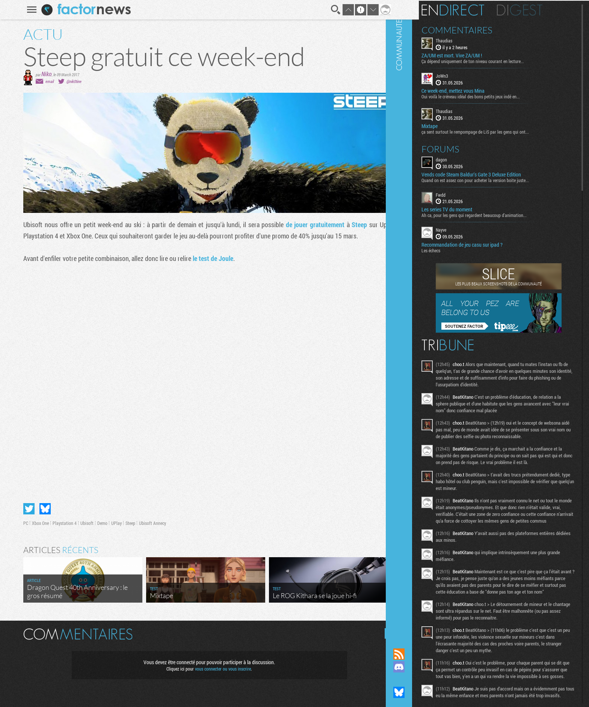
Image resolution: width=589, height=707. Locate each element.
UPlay (111, 523)
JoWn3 (465, 75)
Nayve (464, 229)
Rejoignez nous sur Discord (421, 666)
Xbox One (35, 523)
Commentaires (479, 29)
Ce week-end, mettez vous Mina (475, 90)
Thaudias (467, 40)
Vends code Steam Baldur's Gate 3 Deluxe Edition (494, 173)
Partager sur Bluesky (40, 508)
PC (20, 523)
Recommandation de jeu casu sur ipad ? (485, 244)
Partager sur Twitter (24, 508)
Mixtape (452, 125)
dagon (464, 158)
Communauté (422, 317)
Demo (97, 523)
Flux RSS (421, 654)
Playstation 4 (60, 523)
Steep (354, 224)
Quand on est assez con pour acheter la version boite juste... (498, 179)
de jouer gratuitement (310, 224)
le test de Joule (208, 258)
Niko (41, 74)
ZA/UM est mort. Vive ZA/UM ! (474, 55)
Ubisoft (82, 523)
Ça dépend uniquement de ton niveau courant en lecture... (495, 60)
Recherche (330, 9)
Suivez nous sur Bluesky (421, 692)
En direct (475, 9)
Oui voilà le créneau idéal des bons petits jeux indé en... (493, 96)
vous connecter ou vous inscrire (218, 669)
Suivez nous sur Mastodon (421, 679)
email (45, 81)
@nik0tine (69, 81)
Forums (463, 148)
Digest (543, 9)
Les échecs (453, 250)
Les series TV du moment (469, 209)
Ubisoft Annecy (147, 523)
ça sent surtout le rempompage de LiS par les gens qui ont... (498, 131)
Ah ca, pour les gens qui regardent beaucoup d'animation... (497, 214)
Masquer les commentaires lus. (385, 633)
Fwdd (463, 194)
